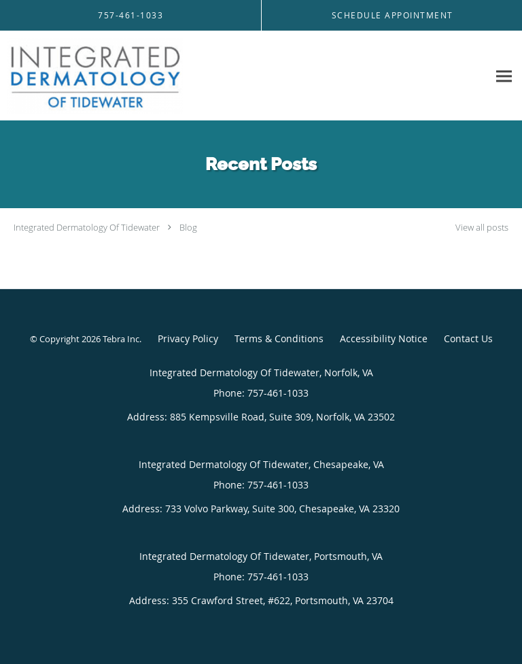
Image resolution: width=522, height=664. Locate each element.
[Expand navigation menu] (504, 75)
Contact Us (468, 338)
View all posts (481, 227)
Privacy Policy (188, 338)
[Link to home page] (125, 75)
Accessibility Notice (384, 338)
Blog (188, 227)
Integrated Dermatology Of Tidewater (87, 227)
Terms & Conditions (279, 338)
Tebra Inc (121, 339)
